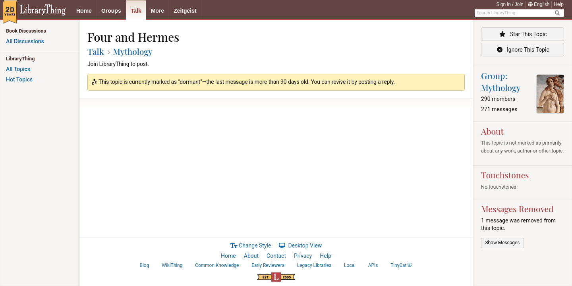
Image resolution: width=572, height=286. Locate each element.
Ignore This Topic (522, 49)
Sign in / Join (510, 4)
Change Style (250, 245)
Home (84, 11)
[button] (502, 243)
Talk (136, 11)
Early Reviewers (267, 265)
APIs (373, 265)
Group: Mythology (501, 81)
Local (350, 265)
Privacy (303, 256)
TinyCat (401, 265)
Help (559, 4)
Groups (111, 11)
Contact (276, 256)
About (251, 256)
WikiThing (172, 265)
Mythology (133, 51)
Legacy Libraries (314, 265)
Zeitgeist (185, 11)
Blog (144, 265)
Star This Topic (522, 34)
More (157, 11)
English (539, 4)
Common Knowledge (217, 265)
